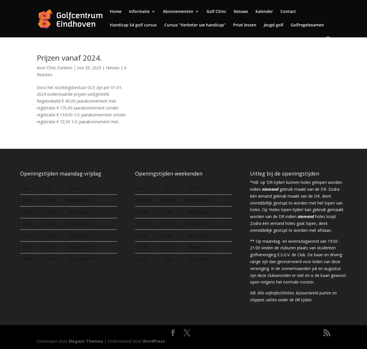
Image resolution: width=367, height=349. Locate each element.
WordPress (154, 341)
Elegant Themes (86, 341)
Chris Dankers (60, 67)
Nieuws (113, 67)
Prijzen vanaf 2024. (69, 58)
